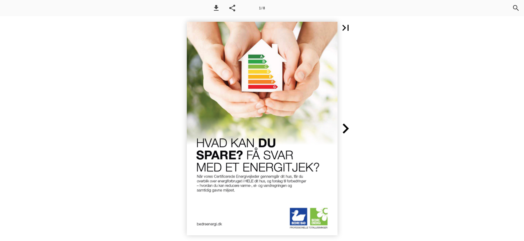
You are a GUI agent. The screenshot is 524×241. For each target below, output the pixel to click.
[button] (216, 8)
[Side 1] (262, 8)
